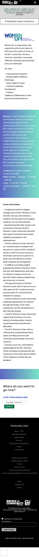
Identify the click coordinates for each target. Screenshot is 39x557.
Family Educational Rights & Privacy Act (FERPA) (19, 473)
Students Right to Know (19, 461)
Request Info (19, 485)
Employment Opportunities (19, 444)
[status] (14, 402)
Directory (19, 440)
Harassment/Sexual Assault (19, 470)
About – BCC (19, 431)
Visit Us (19, 488)
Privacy (19, 464)
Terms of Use (19, 467)
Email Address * (7, 521)
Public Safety (19, 450)
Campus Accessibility (19, 458)
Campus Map (19, 437)
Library (19, 447)
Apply (19, 481)
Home (6, 9)
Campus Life (15, 9)
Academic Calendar (19, 434)
